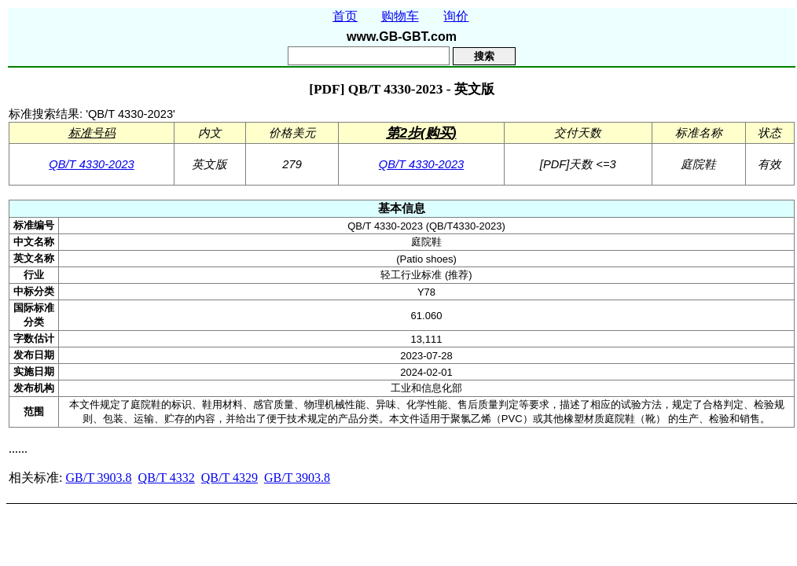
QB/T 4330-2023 (91, 164)
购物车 (400, 16)
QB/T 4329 (229, 477)
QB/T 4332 (166, 477)
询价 (455, 16)
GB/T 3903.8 (98, 477)
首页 (345, 16)
